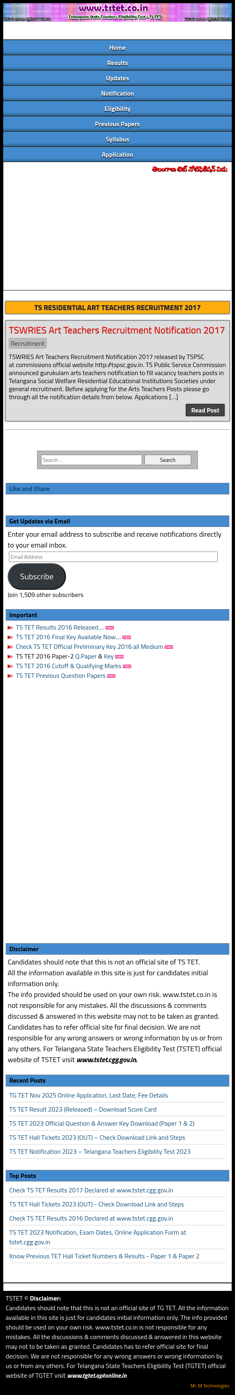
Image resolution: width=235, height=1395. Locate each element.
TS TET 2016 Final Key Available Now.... (67, 637)
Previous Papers (117, 124)
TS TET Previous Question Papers (61, 675)
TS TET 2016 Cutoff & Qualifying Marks (69, 666)
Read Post (205, 410)
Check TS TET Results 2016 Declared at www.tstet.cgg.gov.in (91, 1218)
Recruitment (28, 343)
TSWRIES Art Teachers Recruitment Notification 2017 (117, 329)
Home (117, 47)
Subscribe (37, 576)
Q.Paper (86, 656)
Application (117, 154)
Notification (117, 93)
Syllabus (118, 139)
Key (109, 656)
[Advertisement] (117, 232)
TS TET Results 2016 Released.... (59, 627)
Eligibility (117, 108)
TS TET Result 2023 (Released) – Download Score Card (83, 1109)
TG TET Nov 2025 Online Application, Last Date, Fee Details (88, 1095)
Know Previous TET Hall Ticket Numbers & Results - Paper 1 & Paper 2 (104, 1256)
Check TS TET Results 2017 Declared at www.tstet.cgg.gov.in (91, 1190)
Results (117, 63)
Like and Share (29, 488)
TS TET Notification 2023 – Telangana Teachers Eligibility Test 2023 (100, 1151)
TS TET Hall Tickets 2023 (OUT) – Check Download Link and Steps (97, 1137)
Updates (117, 78)
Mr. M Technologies (209, 1385)
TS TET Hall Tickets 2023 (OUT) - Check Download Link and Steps (96, 1204)
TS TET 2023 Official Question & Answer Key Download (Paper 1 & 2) (101, 1123)
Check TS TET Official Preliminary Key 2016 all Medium (89, 646)
